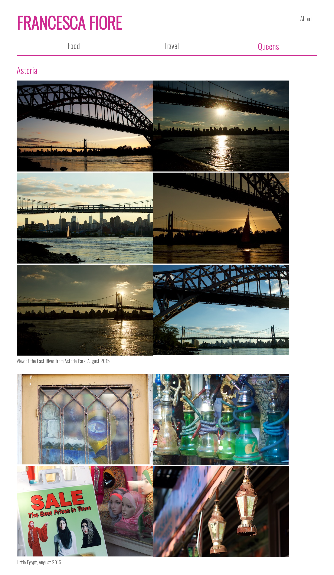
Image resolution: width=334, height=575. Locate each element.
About (306, 18)
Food (74, 45)
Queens (268, 46)
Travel (171, 45)
